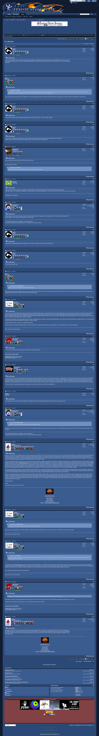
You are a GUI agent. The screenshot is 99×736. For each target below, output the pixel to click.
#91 (93, 299)
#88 (93, 229)
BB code (77, 687)
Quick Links (25, 16)
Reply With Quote (90, 73)
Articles (9, 14)
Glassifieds (12, 19)
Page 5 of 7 (71, 38)
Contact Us (71, 725)
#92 (93, 336)
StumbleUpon (9, 691)
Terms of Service (88, 725)
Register (94, 1)
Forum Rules (78, 694)
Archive (83, 725)
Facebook (8, 695)
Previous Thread (46, 664)
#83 (93, 103)
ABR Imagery (11, 41)
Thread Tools (86, 43)
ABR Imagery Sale (8, 672)
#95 (93, 408)
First (75, 38)
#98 (93, 541)
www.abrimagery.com (49, 495)
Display (91, 43)
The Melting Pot (77, 725)
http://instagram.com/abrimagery (52, 502)
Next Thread (53, 664)
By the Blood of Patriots (10, 357)
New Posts (7, 16)
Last (93, 38)
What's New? (16, 14)
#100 (93, 616)
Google (8, 693)
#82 (93, 75)
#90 (93, 271)
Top (93, 661)
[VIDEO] (77, 691)
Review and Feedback (20, 19)
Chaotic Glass (8, 356)
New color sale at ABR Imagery (11, 676)
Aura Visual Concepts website (11, 354)
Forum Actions (19, 16)
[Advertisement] (49, 30)
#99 (93, 581)
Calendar (14, 16)
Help (89, 1)
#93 (93, 364)
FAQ (10, 16)
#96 (93, 441)
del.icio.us (9, 689)
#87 (93, 202)
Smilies (76, 688)
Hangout (30, 16)
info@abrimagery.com (18, 564)
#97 (93, 509)
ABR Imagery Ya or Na (9, 669)
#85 (93, 146)
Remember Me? (74, 2)
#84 (93, 124)
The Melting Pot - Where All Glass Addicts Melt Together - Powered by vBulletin (33, 8)
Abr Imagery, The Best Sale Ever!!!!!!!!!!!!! (13, 679)
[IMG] (76, 690)
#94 (93, 391)
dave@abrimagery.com (24, 462)
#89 (93, 250)
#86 (93, 179)
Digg (7, 687)
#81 (93, 46)
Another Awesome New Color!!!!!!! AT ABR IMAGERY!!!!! (16, 682)
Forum (22, 14)
